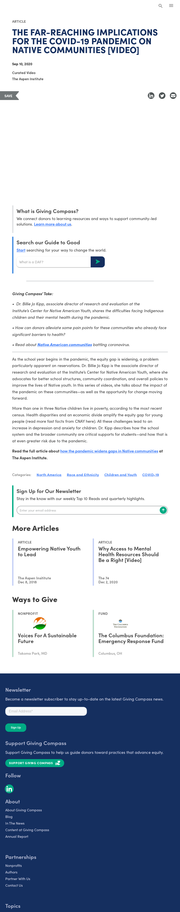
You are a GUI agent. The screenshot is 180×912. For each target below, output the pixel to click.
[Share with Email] (173, 95)
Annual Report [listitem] (16, 836)
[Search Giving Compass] (160, 6)
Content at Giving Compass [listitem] (27, 829)
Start (21, 250)
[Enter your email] (92, 510)
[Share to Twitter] (162, 95)
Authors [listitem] (11, 872)
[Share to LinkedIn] (151, 95)
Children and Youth (120, 474)
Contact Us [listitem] (14, 885)
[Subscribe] (163, 510)
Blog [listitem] (9, 816)
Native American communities (64, 344)
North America (49, 474)
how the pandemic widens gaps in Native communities (109, 451)
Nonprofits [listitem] (13, 865)
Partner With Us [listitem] (17, 878)
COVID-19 (150, 474)
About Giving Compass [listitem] (23, 810)
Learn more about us (52, 224)
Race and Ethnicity (83, 474)
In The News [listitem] (14, 823)
